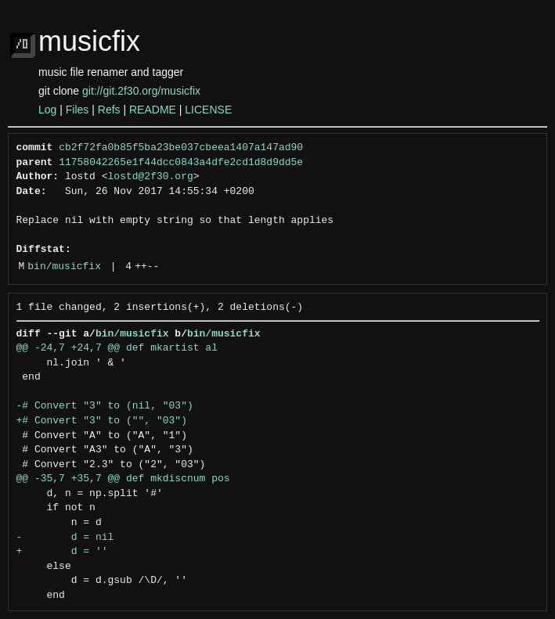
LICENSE (208, 109)
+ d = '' (62, 552)
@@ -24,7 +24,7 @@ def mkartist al (117, 348)
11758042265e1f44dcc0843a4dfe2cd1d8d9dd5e (181, 163)
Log (47, 109)
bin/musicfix (64, 267)
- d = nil (65, 538)
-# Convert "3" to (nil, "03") (104, 406)
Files (77, 109)
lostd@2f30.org (150, 177)
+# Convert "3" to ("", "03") (101, 421)
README (152, 109)
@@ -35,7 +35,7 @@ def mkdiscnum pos (123, 479)
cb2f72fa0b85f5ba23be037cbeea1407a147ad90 (181, 148)
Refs (109, 109)
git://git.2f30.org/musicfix (141, 91)
